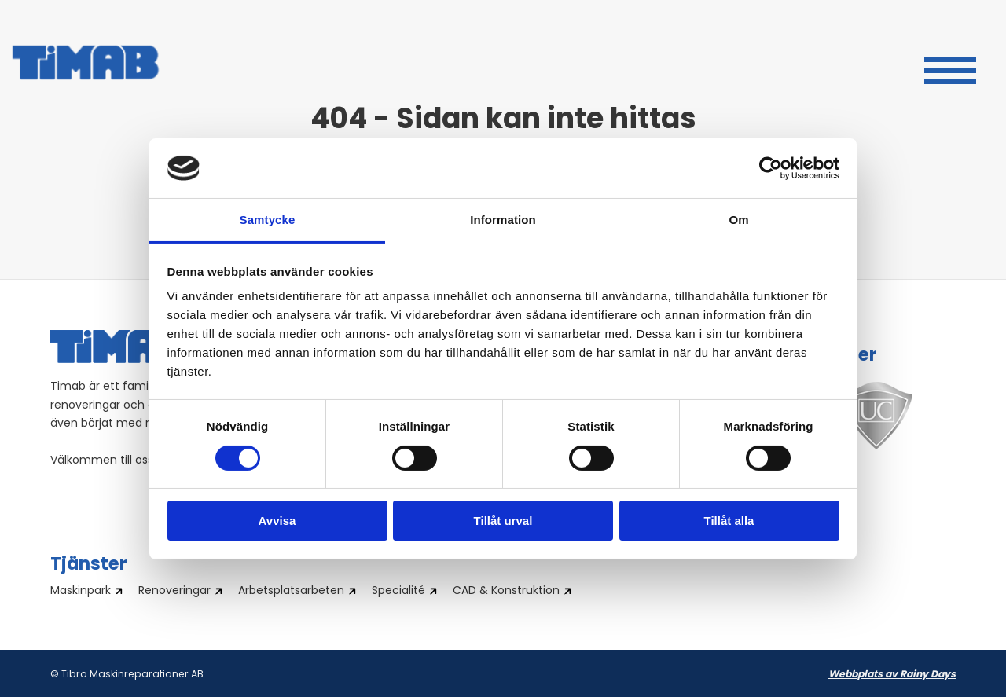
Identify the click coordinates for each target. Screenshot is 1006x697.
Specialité (398, 591)
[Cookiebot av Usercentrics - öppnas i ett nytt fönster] (770, 168)
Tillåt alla (729, 520)
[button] (950, 68)
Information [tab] (503, 219)
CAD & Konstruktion (506, 591)
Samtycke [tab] (268, 219)
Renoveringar (174, 591)
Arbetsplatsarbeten (291, 591)
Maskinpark (80, 591)
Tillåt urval (503, 520)
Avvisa (277, 520)
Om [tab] (738, 219)
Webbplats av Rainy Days (892, 675)
